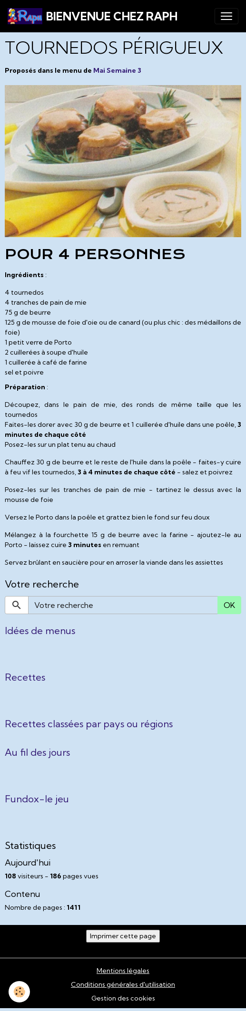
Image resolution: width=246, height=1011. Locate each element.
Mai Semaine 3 (117, 70)
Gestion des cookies (123, 998)
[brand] (92, 16)
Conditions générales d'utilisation (123, 984)
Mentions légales (123, 970)
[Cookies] (19, 991)
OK (229, 605)
